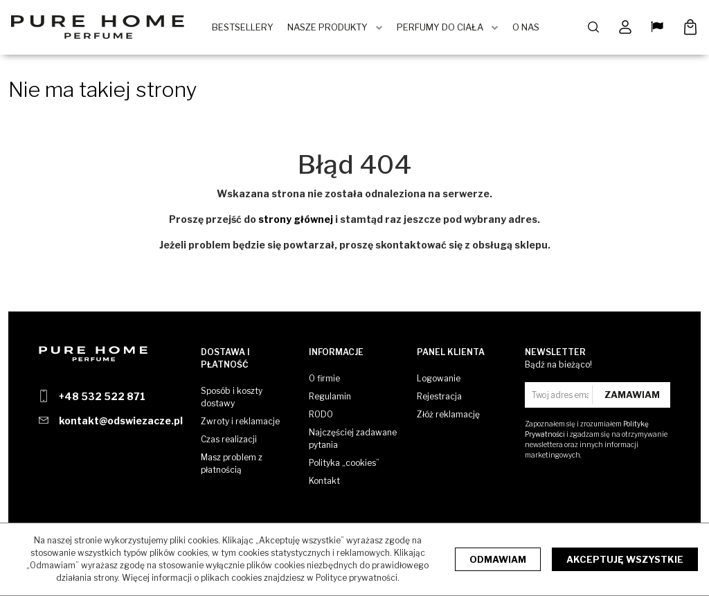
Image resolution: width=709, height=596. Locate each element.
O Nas (527, 27)
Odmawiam (497, 559)
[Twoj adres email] (560, 395)
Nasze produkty (329, 27)
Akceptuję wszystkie (624, 559)
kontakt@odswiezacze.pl (121, 420)
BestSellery (244, 27)
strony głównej (295, 220)
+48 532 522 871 (102, 396)
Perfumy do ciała (441, 27)
